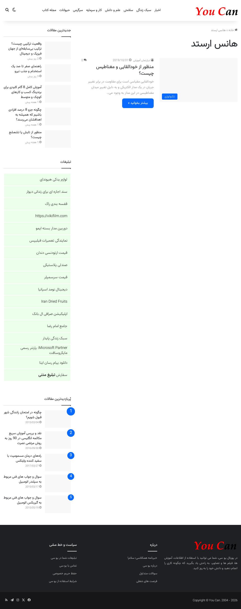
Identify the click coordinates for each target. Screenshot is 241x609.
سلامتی (128, 10)
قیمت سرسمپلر (55, 277)
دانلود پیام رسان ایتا (53, 362)
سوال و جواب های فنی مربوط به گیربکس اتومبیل (22, 500)
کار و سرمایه (94, 10)
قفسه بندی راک (56, 204)
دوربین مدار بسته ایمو (51, 228)
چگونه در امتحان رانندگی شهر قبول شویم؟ (22, 415)
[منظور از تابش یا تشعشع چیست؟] (58, 139)
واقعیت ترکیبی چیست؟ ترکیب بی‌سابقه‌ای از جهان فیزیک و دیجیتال (24, 48)
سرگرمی (78, 10)
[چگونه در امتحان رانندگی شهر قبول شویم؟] (58, 419)
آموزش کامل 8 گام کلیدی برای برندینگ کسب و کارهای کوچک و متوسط (22, 92)
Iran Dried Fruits (54, 301)
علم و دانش (112, 10)
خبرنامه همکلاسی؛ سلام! (142, 558)
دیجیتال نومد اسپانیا (52, 289)
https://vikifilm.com (51, 216)
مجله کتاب (49, 10)
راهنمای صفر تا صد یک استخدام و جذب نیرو (26, 69)
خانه (233, 30)
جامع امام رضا (57, 326)
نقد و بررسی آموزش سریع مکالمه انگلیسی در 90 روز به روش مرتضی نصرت (23, 438)
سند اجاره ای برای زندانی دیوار (46, 191)
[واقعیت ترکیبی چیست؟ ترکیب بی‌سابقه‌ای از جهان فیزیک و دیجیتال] (58, 50)
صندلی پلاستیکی (55, 265)
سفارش (52, 375)
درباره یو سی (150, 565)
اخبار (157, 10)
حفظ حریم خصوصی (65, 573)
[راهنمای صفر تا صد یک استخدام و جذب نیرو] (58, 73)
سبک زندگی (143, 10)
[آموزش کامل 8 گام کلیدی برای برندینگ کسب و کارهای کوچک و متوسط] (58, 94)
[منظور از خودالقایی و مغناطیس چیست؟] (198, 80)
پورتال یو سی (226, 558)
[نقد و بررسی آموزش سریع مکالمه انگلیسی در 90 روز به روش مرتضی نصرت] (58, 440)
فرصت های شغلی (146, 581)
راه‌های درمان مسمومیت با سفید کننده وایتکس (24, 458)
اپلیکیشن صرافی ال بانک (49, 314)
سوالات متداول (148, 573)
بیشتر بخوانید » (138, 103)
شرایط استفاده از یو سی (63, 581)
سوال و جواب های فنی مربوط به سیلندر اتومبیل (22, 479)
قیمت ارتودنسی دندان (51, 252)
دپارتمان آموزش (141, 60)
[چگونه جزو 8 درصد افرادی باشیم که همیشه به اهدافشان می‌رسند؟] (58, 116)
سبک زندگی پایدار (55, 338)
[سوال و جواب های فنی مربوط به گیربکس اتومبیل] (58, 504)
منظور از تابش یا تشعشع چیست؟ (25, 135)
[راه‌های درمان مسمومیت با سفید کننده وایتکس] (58, 462)
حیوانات (64, 10)
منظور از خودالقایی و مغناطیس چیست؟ (125, 70)
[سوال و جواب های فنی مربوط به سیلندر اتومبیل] (58, 483)
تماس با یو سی (68, 565)
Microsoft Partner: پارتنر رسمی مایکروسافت (43, 350)
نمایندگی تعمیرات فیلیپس (48, 240)
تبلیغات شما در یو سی (64, 558)
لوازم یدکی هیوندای (53, 179)
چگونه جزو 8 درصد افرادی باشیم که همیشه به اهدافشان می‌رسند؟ (24, 114)
